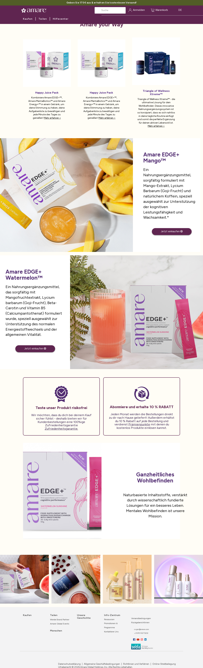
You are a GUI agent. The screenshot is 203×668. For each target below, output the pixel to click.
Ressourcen (109, 619)
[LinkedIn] (145, 639)
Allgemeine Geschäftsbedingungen (101, 664)
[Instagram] (142, 639)
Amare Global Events (59, 624)
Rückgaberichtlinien (140, 622)
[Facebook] (134, 639)
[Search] (110, 10)
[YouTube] (138, 639)
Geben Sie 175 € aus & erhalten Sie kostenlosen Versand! (101, 2)
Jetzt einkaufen (172, 231)
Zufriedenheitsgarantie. (61, 429)
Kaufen (27, 18)
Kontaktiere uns (111, 631)
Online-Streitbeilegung (164, 664)
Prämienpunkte (139, 424)
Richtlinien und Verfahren (136, 664)
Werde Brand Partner (59, 619)
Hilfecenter (60, 18)
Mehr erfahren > (52, 117)
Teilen (42, 18)
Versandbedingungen (141, 618)
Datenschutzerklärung (69, 664)
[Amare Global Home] (35, 10)
